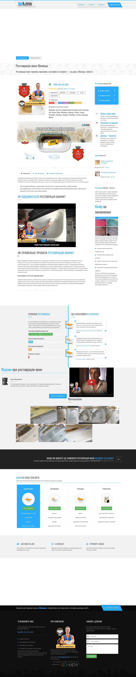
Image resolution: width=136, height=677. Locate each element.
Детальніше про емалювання (83, 345)
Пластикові (54, 95)
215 (107, 167)
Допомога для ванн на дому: (58, 107)
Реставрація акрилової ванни (108, 172)
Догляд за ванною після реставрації (107, 162)
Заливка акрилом (103, 91)
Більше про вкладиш (81, 359)
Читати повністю (58, 396)
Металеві (72, 92)
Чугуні (82, 92)
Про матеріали (38, 173)
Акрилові (62, 92)
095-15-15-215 (115, 5)
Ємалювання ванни (104, 95)
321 (113, 177)
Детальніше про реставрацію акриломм (86, 330)
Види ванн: (53, 92)
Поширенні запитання (55, 173)
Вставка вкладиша (104, 100)
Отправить (91, 656)
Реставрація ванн (22, 58)
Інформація (25, 173)
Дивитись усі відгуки (69, 88)
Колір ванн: (53, 100)
